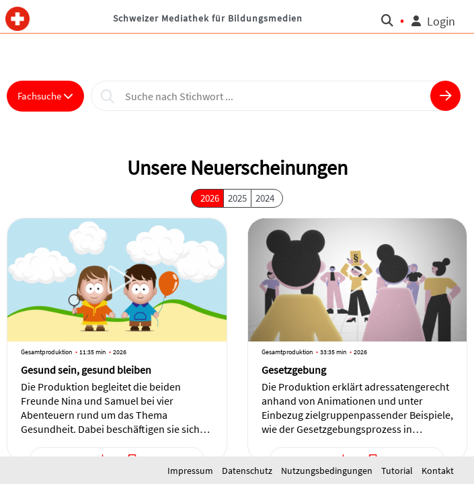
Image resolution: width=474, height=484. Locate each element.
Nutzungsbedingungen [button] (327, 471)
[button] (18, 17)
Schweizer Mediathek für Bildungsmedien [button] (208, 18)
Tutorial (398, 471)
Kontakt (438, 471)
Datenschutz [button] (248, 471)
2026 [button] (209, 198)
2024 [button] (264, 198)
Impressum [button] (191, 471)
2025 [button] (237, 198)
